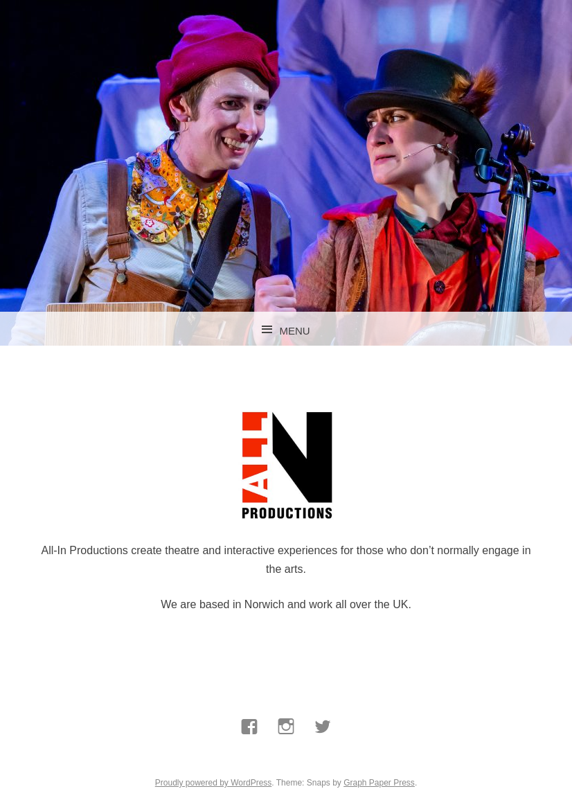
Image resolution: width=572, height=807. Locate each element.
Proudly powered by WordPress (213, 783)
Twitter (323, 759)
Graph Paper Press (379, 783)
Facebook (249, 759)
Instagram (286, 759)
